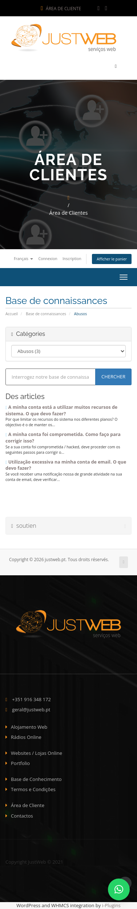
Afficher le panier (112, 259)
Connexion (47, 258)
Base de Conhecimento (36, 779)
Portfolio (20, 763)
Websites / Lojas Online (36, 753)
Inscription (72, 258)
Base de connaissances (46, 313)
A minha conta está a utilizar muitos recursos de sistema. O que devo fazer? (61, 410)
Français (23, 258)
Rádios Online (26, 737)
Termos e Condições (33, 789)
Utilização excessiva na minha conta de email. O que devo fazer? (65, 465)
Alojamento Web (29, 727)
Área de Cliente (61, 8)
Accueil (11, 313)
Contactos (22, 816)
